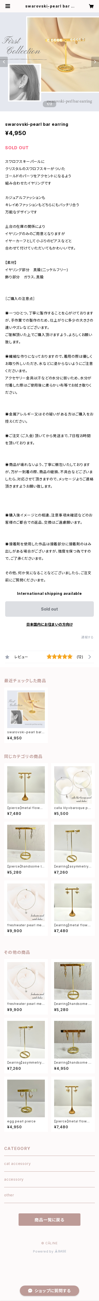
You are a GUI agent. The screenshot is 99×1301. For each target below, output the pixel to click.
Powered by (49, 1251)
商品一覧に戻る (49, 1219)
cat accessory (17, 1163)
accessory (14, 1179)
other (9, 1195)
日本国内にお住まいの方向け (49, 624)
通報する (87, 637)
